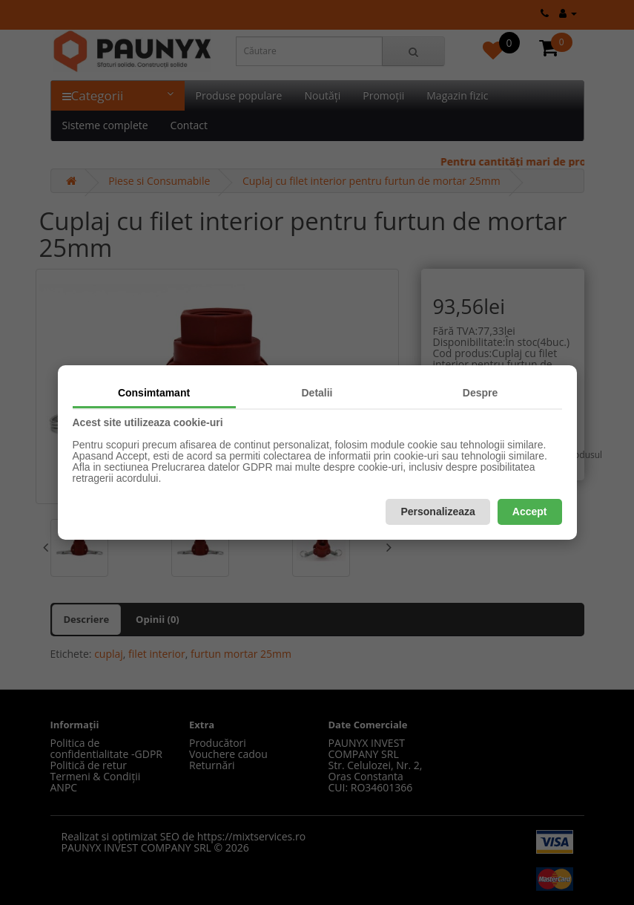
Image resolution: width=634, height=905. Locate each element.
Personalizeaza (437, 511)
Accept (529, 511)
